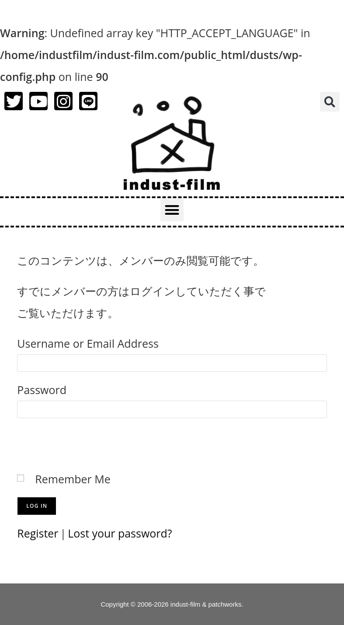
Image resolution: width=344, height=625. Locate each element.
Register (37, 533)
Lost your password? (120, 533)
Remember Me (72, 478)
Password (41, 389)
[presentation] (83, 442)
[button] (330, 102)
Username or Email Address (88, 343)
